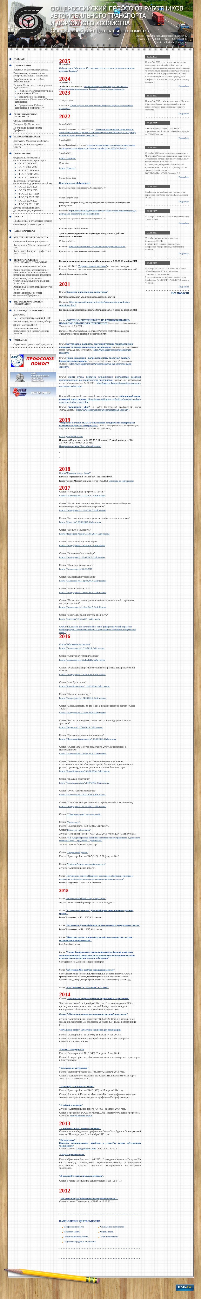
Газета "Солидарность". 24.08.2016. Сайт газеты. (82, 698)
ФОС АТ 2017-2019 (29, 170)
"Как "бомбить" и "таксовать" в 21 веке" (87, 987)
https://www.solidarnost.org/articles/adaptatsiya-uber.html (102, 410)
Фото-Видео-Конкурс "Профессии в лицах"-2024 (32, 252)
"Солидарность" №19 (86, 1148)
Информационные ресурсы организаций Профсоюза (27, 294)
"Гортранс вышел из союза (92, 266)
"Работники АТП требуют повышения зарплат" (90, 969)
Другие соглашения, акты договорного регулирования (28, 209)
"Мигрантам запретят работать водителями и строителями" (98, 998)
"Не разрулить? (67, 1140)
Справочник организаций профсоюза (32, 344)
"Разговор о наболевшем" (78, 830)
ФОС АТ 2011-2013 (29, 177)
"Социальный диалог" (77, 852)
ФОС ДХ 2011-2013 (29, 204)
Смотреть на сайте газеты (121, 481)
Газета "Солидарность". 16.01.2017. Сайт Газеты (82, 607)
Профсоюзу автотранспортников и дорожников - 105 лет (34, 92)
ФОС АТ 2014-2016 (29, 173)
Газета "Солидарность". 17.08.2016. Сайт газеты (82, 712)
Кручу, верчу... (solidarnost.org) (75, 183)
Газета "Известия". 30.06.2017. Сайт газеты (80, 522)
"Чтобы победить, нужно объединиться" (86, 864)
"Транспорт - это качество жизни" (76, 1086)
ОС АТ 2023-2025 (28, 163)
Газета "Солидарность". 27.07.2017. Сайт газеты (82, 510)
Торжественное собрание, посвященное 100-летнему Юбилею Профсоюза (34, 99)
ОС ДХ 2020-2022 (28, 200)
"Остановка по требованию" (74, 1068)
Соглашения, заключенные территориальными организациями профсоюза (31, 281)
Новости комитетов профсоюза (29, 266)
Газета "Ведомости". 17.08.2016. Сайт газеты (81, 727)
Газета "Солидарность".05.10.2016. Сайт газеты (82, 660)
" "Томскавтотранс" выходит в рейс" (84, 814)
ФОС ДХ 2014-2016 (29, 193)
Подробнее (184, 86)
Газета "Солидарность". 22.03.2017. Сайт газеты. (82, 580)
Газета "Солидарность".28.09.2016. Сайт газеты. (82, 674)
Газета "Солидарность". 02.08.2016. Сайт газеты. (82, 753)
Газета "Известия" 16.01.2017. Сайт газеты (79, 619)
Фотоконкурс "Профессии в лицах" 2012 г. (31, 246)
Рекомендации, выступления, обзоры (32, 321)
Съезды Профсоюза (23, 120)
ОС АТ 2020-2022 (28, 166)
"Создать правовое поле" (72, 1154)
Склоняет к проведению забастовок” (87, 292)
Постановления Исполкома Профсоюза (27, 129)
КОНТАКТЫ (20, 340)
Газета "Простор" (67, 168)
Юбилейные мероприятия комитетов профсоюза (32, 288)
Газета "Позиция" (67, 158)
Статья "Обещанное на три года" (75, 644)
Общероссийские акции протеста (30, 241)
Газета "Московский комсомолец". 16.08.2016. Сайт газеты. (87, 739)
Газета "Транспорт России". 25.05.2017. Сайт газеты (84, 533)
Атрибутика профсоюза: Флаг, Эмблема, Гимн (29, 80)
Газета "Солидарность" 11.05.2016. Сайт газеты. (82, 806)
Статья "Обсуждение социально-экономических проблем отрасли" (93, 1014)
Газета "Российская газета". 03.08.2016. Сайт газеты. (84, 771)
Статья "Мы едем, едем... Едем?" (75, 473)
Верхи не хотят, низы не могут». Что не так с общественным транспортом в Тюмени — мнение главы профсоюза (93, 87)
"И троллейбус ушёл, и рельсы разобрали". (81, 1176)
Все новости (180, 293)
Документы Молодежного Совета (31, 141)
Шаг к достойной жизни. (71, 436)
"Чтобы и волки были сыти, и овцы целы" (86, 898)
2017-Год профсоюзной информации (28, 302)
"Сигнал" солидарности (71, 1049)
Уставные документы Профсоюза (30, 69)
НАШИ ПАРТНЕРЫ (24, 231)
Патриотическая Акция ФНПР (35, 318)
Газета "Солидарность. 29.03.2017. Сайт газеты (82, 557)
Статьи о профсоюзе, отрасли (28, 224)
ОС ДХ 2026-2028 (28, 186)
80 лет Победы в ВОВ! (25, 325)
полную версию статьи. (81, 1115)
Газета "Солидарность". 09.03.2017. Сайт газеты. (82, 592)
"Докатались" (73, 822)
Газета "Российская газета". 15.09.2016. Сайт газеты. (84, 686)
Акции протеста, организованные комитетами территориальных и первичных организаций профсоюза (32, 272)
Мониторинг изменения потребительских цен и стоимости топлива (31, 331)
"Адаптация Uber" (79, 407)
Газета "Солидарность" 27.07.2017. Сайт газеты (82, 495)
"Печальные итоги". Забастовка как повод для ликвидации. (90, 1029)
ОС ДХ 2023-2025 (28, 190)
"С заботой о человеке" (71, 1105)
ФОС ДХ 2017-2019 (29, 197)
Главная (19, 59)
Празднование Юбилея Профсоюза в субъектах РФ (29, 106)
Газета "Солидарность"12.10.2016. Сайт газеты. (82, 648)
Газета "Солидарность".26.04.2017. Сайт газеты (82, 545)
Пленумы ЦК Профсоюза (26, 124)
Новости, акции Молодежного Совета (29, 145)
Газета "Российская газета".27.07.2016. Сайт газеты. (84, 783)
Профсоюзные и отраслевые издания (32, 220)
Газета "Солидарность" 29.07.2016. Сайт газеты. (82, 794)
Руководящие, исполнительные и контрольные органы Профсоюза (30, 74)
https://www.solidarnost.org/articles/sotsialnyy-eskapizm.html (97, 246)
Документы (19, 314)
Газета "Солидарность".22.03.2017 (75, 569)
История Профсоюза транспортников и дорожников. (33, 86)
